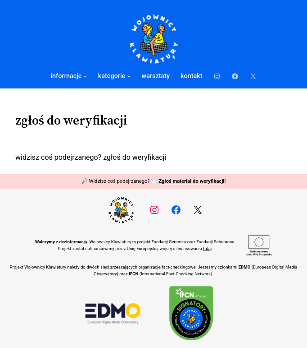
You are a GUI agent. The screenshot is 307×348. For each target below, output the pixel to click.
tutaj (207, 248)
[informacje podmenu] (85, 76)
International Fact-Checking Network (176, 273)
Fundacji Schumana (216, 241)
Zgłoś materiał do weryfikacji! (192, 181)
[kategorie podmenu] (129, 76)
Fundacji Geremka (168, 241)
